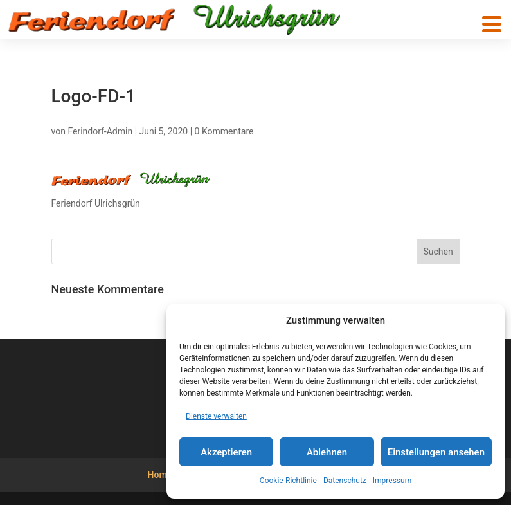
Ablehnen (327, 452)
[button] (492, 24)
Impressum (392, 480)
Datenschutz (344, 480)
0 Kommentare (224, 131)
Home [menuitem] (160, 475)
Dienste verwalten (216, 416)
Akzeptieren (226, 452)
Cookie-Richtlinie (288, 480)
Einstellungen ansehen (436, 452)
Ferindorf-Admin (99, 131)
